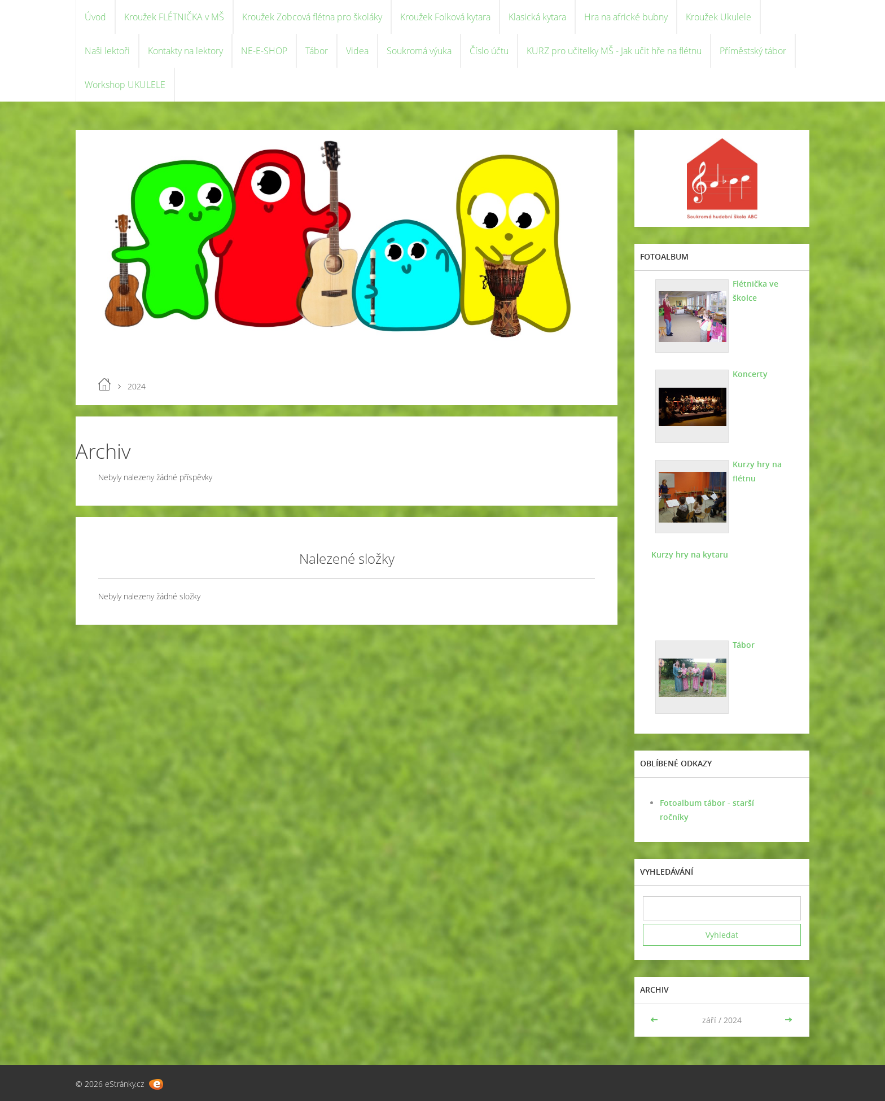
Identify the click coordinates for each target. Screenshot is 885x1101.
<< (655, 1020)
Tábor (316, 51)
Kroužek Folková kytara (445, 17)
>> (788, 1020)
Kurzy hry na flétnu (757, 471)
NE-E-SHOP (264, 51)
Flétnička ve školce (755, 290)
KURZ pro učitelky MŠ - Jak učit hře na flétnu (614, 51)
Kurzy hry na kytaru (689, 554)
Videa (357, 51)
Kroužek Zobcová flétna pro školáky (312, 17)
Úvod (95, 17)
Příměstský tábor (753, 51)
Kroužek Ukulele (718, 17)
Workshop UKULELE (125, 84)
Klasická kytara (537, 17)
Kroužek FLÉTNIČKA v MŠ (174, 17)
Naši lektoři (107, 51)
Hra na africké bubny (626, 17)
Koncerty (750, 374)
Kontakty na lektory (185, 51)
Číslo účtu (489, 51)
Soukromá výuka (419, 51)
